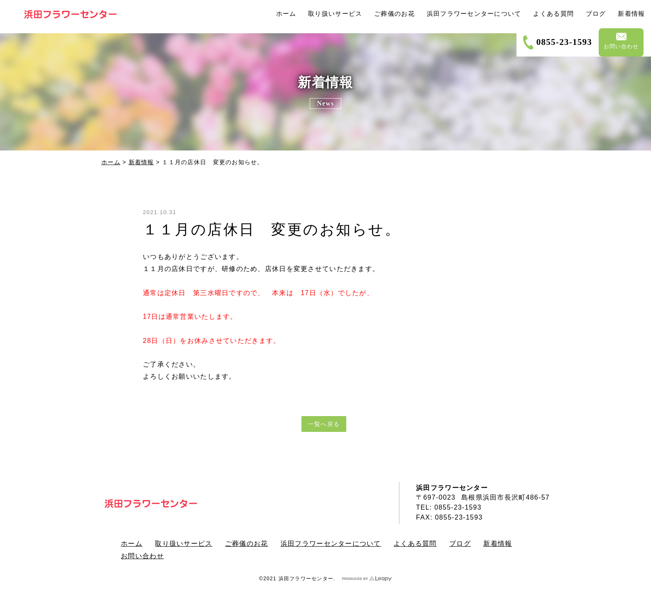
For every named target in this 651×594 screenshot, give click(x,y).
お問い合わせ (142, 555)
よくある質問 (418, 543)
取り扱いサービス (184, 543)
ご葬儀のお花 (248, 543)
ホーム (110, 162)
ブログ (464, 543)
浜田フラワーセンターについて (333, 543)
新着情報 (141, 162)
